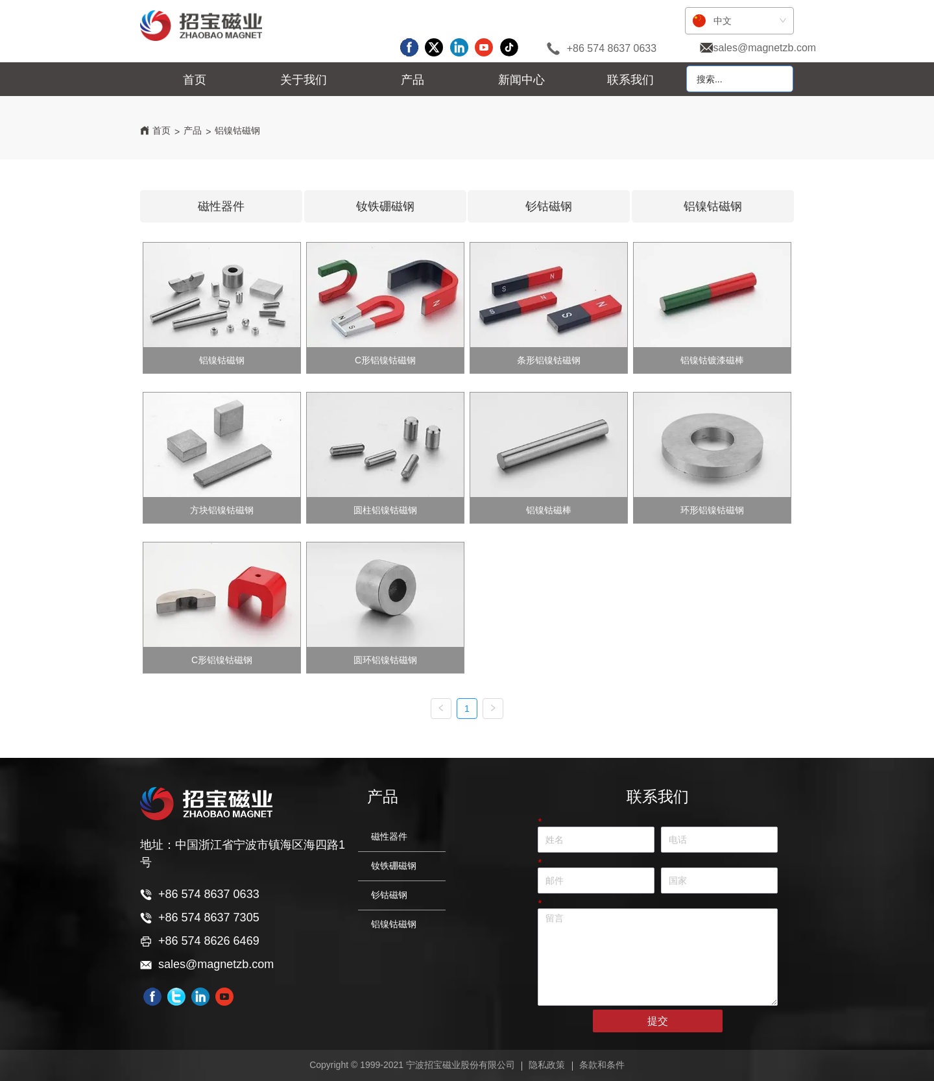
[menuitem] (303, 80)
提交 (657, 1020)
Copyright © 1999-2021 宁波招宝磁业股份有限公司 (412, 1065)
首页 (161, 130)
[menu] (413, 80)
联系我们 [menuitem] (630, 79)
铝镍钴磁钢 (237, 130)
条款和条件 (602, 1065)
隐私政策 (547, 1065)
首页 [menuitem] (194, 79)
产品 (193, 130)
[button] (303, 79)
